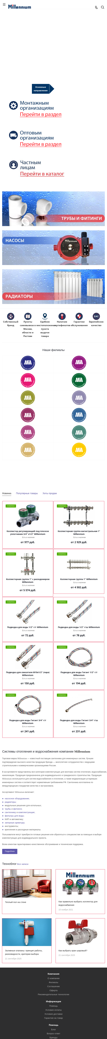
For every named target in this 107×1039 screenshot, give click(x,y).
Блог (53, 1033)
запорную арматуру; (15, 822)
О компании (53, 982)
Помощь (53, 1009)
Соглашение (53, 990)
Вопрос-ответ (53, 1037)
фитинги (17, 809)
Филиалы (53, 986)
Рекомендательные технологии (53, 998)
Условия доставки (53, 1017)
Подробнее (10, 851)
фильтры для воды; (14, 815)
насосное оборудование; (17, 798)
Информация (53, 1004)
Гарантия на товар (53, 1021)
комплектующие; (26, 812)
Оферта (53, 994)
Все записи (22, 864)
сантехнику (10, 812)
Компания (53, 977)
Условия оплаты (53, 1013)
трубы (8, 809)
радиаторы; (10, 802)
